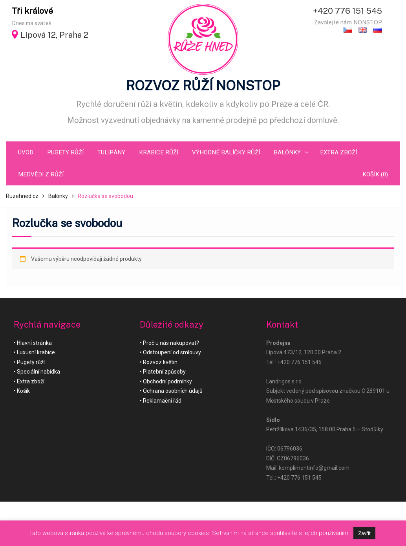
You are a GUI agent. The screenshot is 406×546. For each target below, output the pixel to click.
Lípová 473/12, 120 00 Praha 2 (303, 352)
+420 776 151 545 (347, 11)
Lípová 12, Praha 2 (54, 35)
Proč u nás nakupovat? (171, 343)
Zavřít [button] (364, 533)
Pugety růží (65, 152)
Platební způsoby (164, 371)
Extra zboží (338, 152)
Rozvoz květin (160, 362)
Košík (23, 391)
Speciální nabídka (38, 371)
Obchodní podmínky (167, 381)
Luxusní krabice (36, 352)
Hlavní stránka (34, 343)
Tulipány (111, 152)
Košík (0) (375, 174)
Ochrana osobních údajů (173, 391)
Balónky (287, 152)
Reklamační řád (162, 401)
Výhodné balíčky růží (226, 152)
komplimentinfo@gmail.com (314, 468)
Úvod (25, 152)
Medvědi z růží (41, 174)
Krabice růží (158, 152)
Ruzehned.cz (22, 196)
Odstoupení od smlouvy (172, 352)
